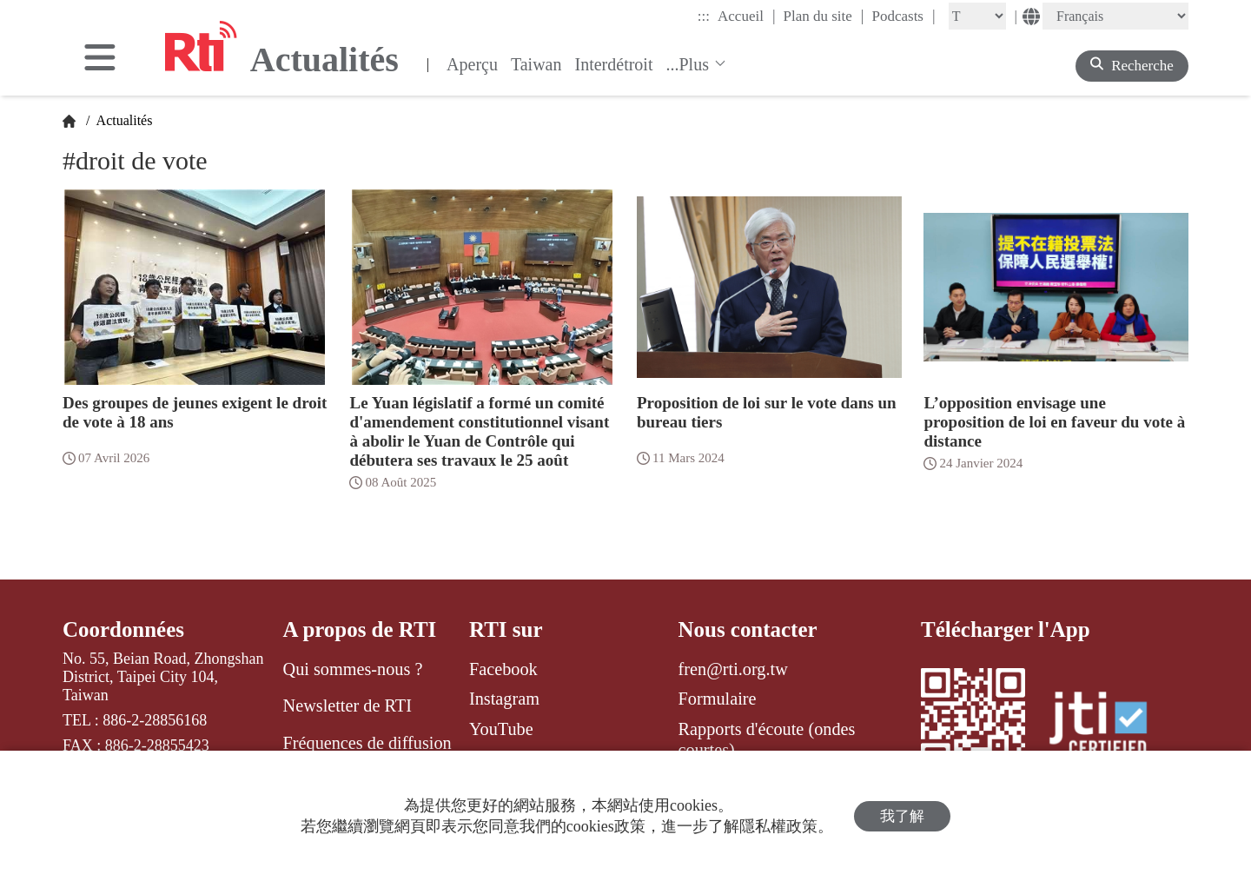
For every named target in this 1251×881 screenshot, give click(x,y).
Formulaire (717, 698)
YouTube (501, 729)
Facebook (503, 669)
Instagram (504, 698)
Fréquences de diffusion (367, 742)
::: (704, 16)
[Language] (1115, 16)
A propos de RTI (360, 629)
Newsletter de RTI (347, 705)
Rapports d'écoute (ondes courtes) (767, 739)
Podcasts (903, 15)
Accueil (746, 15)
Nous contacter (747, 629)
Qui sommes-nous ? (353, 669)
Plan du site (824, 15)
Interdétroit (614, 64)
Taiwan (536, 64)
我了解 (902, 816)
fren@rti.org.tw (733, 669)
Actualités (122, 120)
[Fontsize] (977, 16)
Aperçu (472, 64)
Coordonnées (123, 629)
